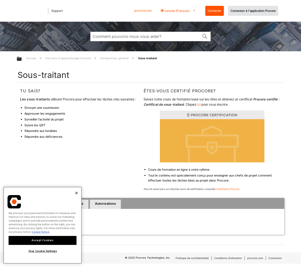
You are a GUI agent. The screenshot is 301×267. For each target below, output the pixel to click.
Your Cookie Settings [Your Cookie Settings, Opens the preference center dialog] (42, 251)
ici (199, 105)
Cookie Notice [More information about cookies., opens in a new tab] (40, 231)
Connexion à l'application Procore (253, 11)
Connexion (275, 258)
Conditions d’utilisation (228, 258)
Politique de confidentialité (192, 258)
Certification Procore (227, 189)
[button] (205, 36)
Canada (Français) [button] (176, 11)
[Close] (76, 193)
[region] (42, 225)
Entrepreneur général (115, 58)
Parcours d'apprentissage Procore (69, 58)
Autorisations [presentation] (105, 204)
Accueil (31, 58)
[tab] (105, 204)
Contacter (214, 11)
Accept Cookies (42, 240)
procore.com (143, 10)
